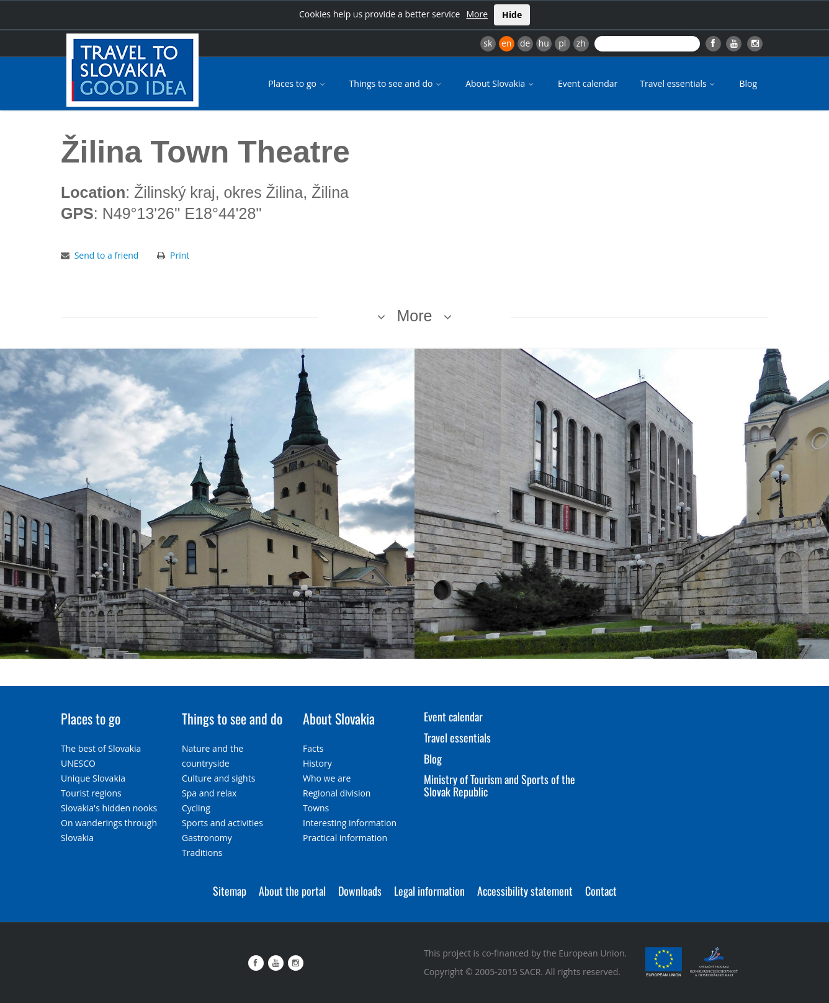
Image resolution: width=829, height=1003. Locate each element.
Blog (748, 83)
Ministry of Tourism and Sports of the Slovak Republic (499, 785)
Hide (512, 14)
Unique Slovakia (93, 778)
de (525, 43)
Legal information (429, 891)
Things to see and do (396, 83)
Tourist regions (91, 793)
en (506, 43)
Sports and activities (222, 823)
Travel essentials (678, 83)
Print (179, 255)
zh (581, 43)
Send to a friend (106, 255)
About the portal (292, 891)
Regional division (336, 793)
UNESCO (78, 763)
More (477, 14)
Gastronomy (207, 838)
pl (562, 43)
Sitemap (229, 891)
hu (544, 43)
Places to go (297, 83)
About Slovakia (500, 83)
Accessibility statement (525, 891)
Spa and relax (209, 793)
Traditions (202, 852)
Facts (313, 748)
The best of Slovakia (101, 748)
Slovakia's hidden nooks (109, 808)
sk (487, 43)
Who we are (327, 778)
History (317, 763)
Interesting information (350, 823)
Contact (601, 891)
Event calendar (587, 83)
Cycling (196, 808)
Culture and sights (218, 778)
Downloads (360, 891)
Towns (316, 808)
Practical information (345, 838)
